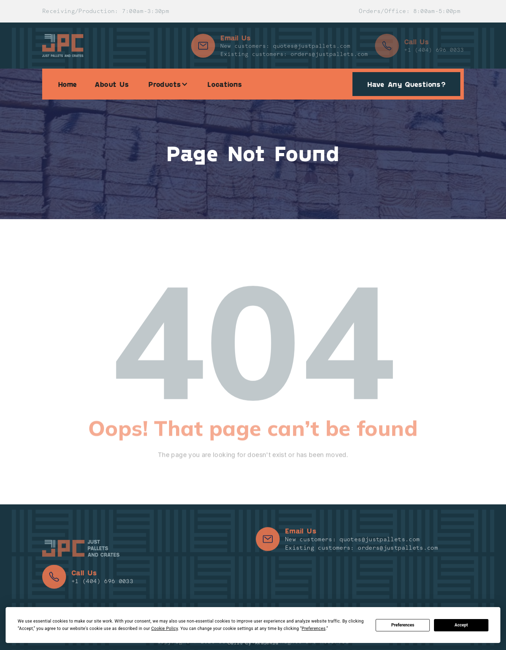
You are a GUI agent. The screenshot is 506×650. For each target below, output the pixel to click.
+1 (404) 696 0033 (434, 49)
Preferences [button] (313, 628)
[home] (62, 45)
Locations (224, 84)
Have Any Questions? (406, 84)
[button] (168, 84)
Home (67, 84)
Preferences (402, 625)
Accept (461, 625)
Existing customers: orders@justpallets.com (294, 54)
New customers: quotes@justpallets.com (285, 46)
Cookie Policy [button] (164, 628)
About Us (112, 84)
